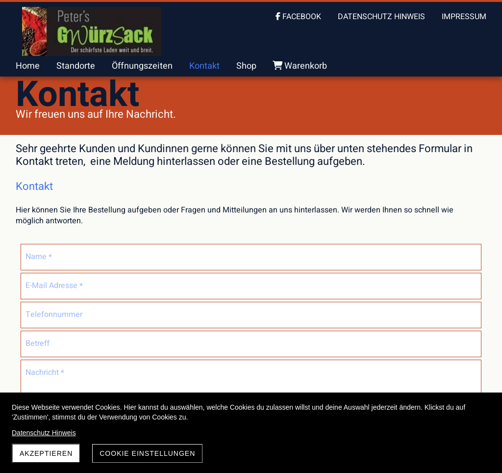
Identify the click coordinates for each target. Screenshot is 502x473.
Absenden (221, 380)
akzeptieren (46, 453)
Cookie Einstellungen (147, 453)
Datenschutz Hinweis (44, 433)
